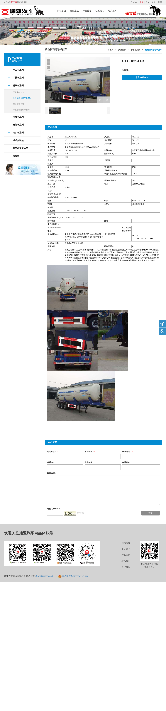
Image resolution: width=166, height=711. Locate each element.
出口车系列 (18, 132)
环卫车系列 (18, 70)
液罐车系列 (18, 117)
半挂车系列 (18, 77)
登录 (153, 2)
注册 (160, 2)
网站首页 (125, 543)
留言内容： (52, 473)
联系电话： (127, 451)
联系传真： (127, 462)
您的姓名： (52, 451)
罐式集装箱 (18, 140)
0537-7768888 (33, 173)
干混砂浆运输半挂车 (22, 110)
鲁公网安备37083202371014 (75, 576)
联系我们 (125, 561)
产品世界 (122, 50)
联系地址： (52, 462)
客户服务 (125, 567)
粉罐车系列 (18, 85)
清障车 (16, 156)
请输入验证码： (53, 509)
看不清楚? (80, 513)
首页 (111, 50)
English (134, 2)
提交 (150, 513)
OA (147, 2)
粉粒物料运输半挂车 (22, 98)
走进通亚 (125, 549)
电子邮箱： (89, 462)
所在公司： (90, 451)
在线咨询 (142, 77)
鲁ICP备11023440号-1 (45, 576)
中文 (141, 2)
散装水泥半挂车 (20, 104)
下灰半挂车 (18, 92)
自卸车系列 (18, 124)
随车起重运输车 (20, 148)
